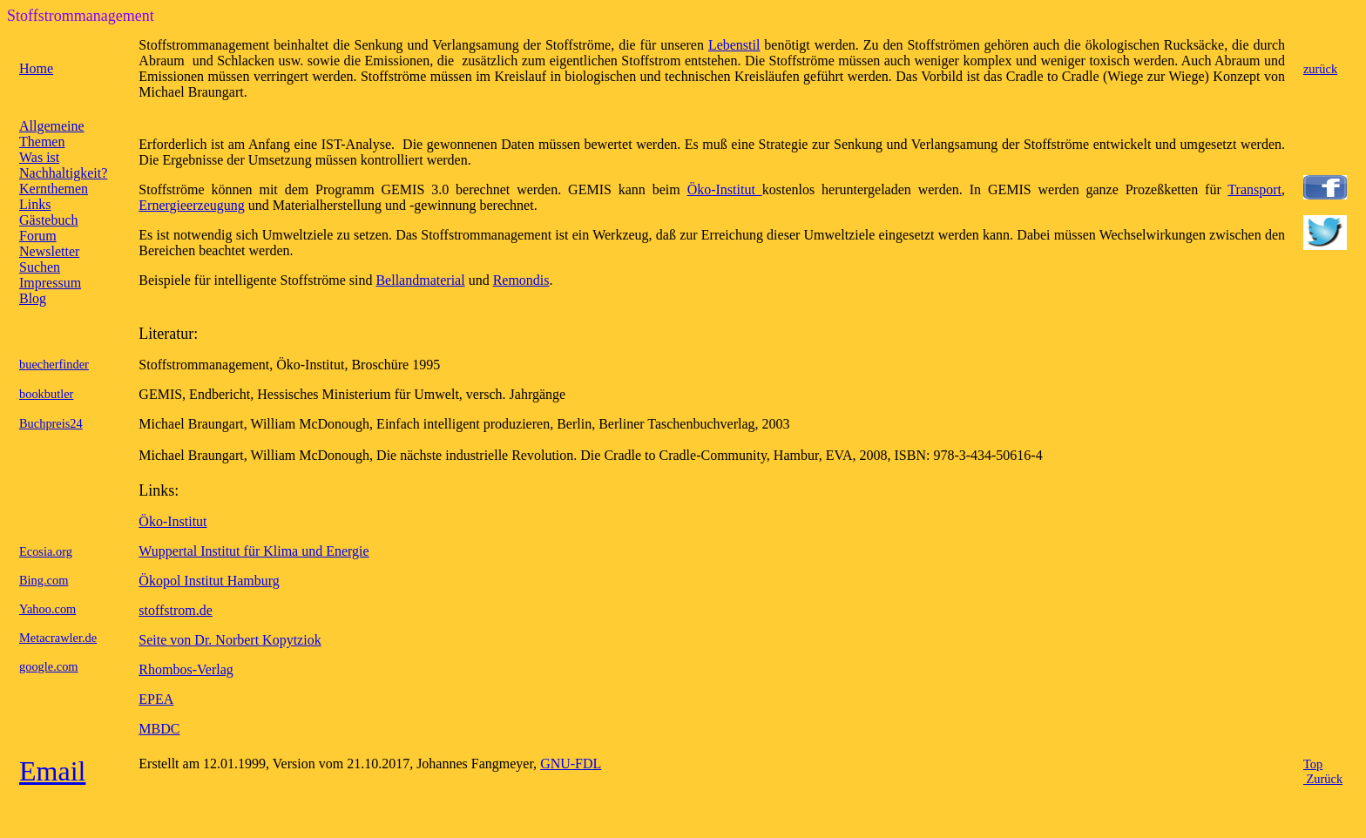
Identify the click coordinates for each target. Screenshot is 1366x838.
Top (1312, 764)
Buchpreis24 (51, 423)
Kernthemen (53, 188)
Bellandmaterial (419, 280)
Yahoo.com (47, 609)
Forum (38, 235)
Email (52, 771)
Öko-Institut (724, 189)
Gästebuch (48, 220)
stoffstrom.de (176, 610)
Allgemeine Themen (52, 133)
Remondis (521, 280)
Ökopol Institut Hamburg (209, 580)
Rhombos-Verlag (186, 669)
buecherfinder (54, 364)
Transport (1254, 189)
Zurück (1322, 779)
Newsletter (49, 251)
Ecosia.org (45, 551)
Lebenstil (734, 44)
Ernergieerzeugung (191, 205)
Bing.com (43, 580)
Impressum (50, 282)
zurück (1320, 69)
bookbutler (46, 394)
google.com (48, 666)
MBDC (159, 728)
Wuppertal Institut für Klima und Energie (254, 551)
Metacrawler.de (58, 638)
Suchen (39, 267)
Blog (32, 298)
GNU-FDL (570, 763)
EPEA (156, 699)
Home (36, 68)
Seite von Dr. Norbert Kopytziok (230, 639)
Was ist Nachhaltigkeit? (63, 165)
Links (35, 204)
